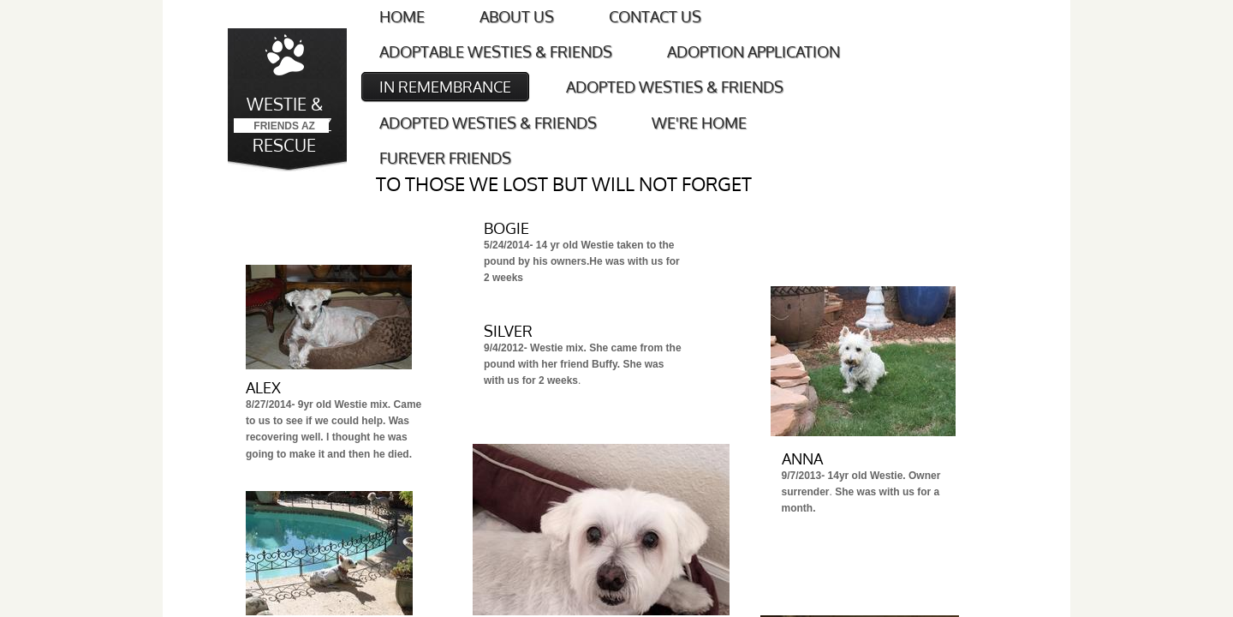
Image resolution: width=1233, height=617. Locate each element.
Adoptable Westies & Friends (495, 51)
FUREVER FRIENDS (445, 157)
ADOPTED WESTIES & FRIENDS (674, 86)
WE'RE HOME (699, 122)
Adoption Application (753, 51)
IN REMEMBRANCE (445, 86)
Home (402, 16)
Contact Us (655, 16)
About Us (517, 16)
